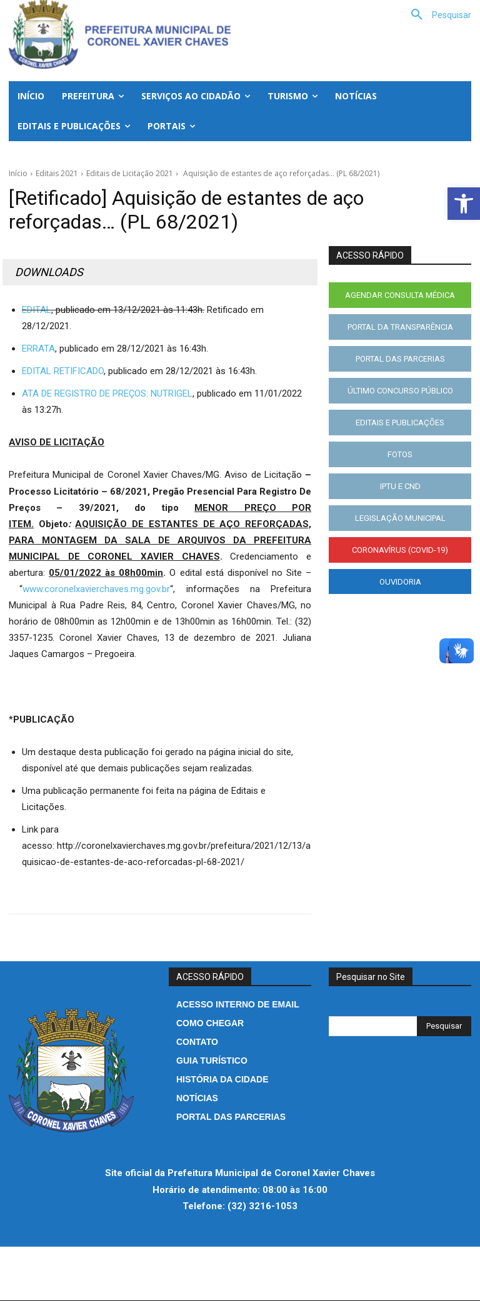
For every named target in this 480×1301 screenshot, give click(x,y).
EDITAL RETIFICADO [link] (63, 371)
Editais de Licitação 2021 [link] (129, 173)
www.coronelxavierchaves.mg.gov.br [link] (96, 589)
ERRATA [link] (38, 348)
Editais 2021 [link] (57, 173)
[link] (464, 203)
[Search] (444, 1026)
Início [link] (18, 173)
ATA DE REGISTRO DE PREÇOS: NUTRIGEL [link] (107, 393)
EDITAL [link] (36, 309)
